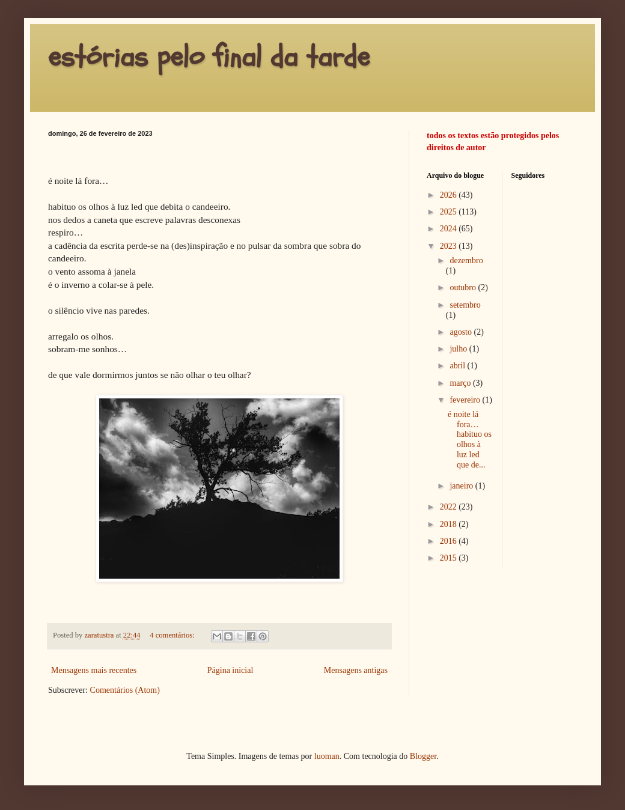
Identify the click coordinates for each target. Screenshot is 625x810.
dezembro (466, 260)
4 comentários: (173, 635)
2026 (449, 194)
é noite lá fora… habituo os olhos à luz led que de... (470, 439)
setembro (465, 304)
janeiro (462, 485)
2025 (449, 211)
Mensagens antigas (356, 670)
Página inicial (230, 670)
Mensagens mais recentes (93, 670)
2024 (449, 228)
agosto (462, 331)
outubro (464, 287)
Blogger (423, 756)
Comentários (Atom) (125, 690)
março (461, 383)
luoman (327, 756)
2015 (449, 557)
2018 (449, 524)
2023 (449, 246)
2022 (449, 506)
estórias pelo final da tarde (209, 57)
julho (459, 348)
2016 (449, 541)
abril (458, 365)
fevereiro (466, 399)
